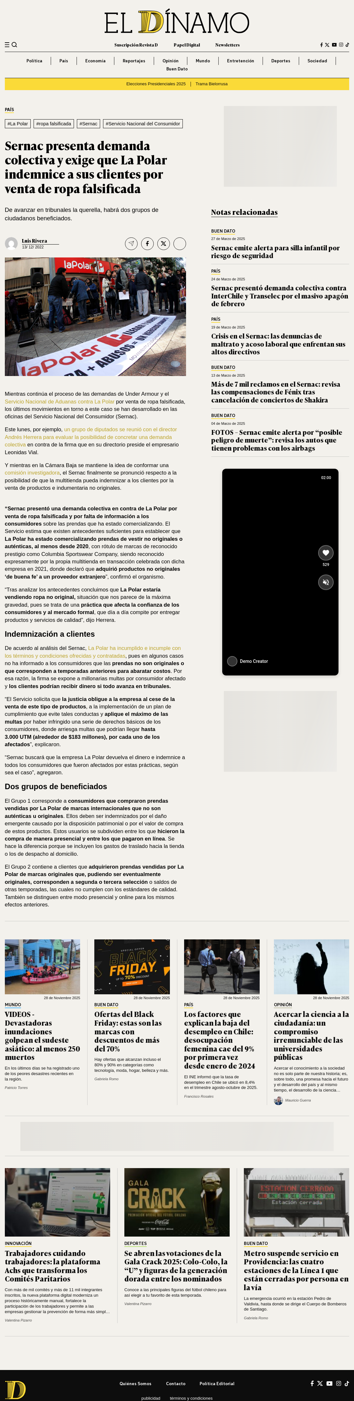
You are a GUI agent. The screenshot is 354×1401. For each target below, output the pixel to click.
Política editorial (217, 1383)
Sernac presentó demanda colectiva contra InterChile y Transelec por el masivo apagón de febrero (279, 295)
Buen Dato (177, 68)
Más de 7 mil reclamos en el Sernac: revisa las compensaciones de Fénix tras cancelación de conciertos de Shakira (275, 391)
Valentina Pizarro (18, 1320)
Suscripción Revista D (136, 45)
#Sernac (88, 123)
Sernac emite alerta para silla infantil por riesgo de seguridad (275, 251)
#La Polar (17, 123)
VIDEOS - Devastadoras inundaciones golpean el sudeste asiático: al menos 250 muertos (42, 1035)
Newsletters (227, 45)
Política (34, 60)
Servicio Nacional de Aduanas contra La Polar (60, 402)
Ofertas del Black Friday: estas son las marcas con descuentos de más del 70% (128, 1031)
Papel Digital (187, 45)
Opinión (170, 60)
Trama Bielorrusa (212, 83)
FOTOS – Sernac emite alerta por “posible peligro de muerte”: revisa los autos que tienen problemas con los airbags (276, 440)
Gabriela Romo (106, 1079)
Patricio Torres (16, 1088)
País (63, 60)
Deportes (280, 60)
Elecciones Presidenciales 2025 (156, 83)
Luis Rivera (34, 240)
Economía (95, 60)
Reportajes (134, 60)
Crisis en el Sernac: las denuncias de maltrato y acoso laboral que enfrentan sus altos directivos (278, 343)
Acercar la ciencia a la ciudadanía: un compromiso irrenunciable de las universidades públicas (311, 1035)
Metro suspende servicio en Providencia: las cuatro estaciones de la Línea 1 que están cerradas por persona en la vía (296, 1270)
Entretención (240, 60)
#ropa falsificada (53, 123)
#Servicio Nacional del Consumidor (143, 123)
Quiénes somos (135, 1383)
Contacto (175, 1383)
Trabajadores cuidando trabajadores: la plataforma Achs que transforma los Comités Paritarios (52, 1266)
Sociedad (317, 60)
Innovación (18, 1243)
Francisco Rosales (198, 1096)
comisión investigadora (32, 473)
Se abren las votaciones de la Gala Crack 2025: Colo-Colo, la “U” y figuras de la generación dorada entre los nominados (176, 1266)
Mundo (203, 60)
